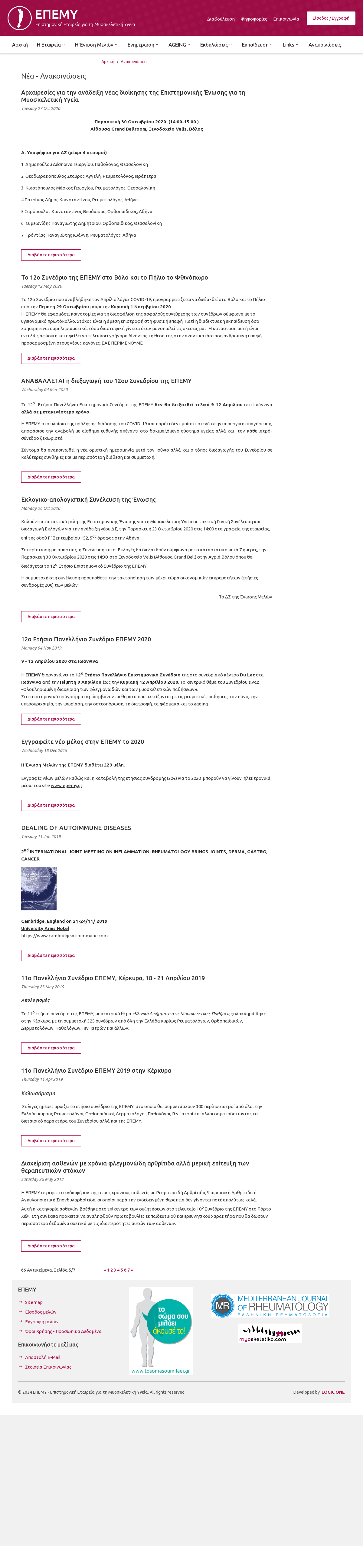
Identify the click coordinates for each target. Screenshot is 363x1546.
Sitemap (34, 1302)
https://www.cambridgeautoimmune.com (64, 935)
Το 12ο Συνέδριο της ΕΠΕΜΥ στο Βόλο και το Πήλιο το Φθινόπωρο (114, 277)
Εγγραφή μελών (42, 1321)
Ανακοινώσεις (134, 61)
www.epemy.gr (66, 785)
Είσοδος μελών (41, 1311)
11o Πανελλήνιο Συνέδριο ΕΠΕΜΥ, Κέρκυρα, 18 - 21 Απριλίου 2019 (113, 977)
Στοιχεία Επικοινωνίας (48, 1366)
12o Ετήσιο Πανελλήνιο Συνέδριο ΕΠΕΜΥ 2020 (86, 639)
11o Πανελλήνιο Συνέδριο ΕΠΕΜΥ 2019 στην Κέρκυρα (96, 1070)
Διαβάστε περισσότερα (51, 254)
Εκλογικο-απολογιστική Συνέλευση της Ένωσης (88, 499)
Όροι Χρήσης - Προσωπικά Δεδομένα (63, 1331)
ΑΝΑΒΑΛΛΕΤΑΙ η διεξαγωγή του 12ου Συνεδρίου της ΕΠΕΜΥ (106, 380)
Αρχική (107, 61)
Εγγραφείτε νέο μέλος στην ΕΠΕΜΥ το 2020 (82, 741)
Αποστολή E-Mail (42, 1357)
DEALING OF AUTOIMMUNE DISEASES (76, 827)
